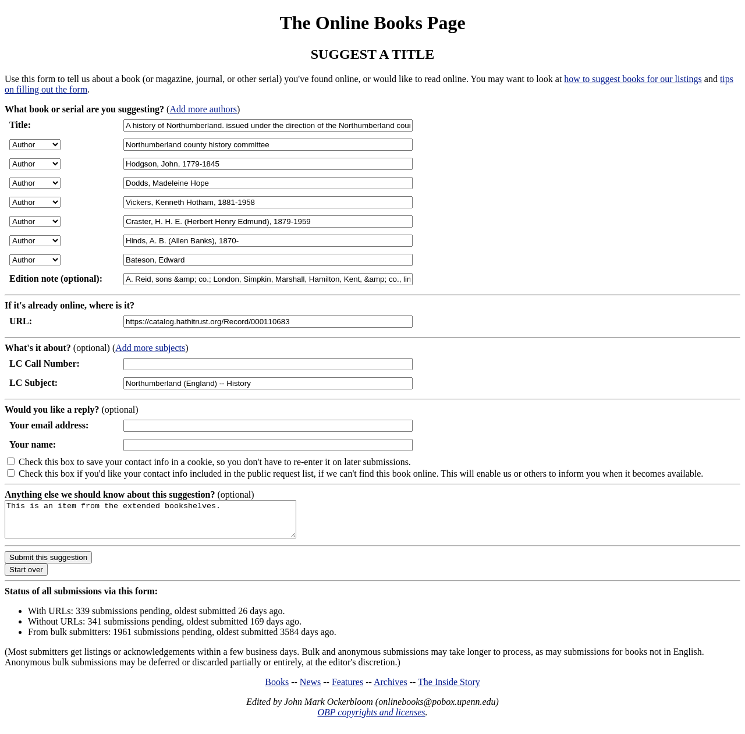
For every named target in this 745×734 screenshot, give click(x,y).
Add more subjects (150, 348)
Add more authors (203, 109)
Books (277, 689)
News (310, 689)
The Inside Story (449, 689)
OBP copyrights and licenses (371, 719)
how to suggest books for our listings (632, 79)
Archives (390, 689)
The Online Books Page (372, 22)
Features (347, 689)
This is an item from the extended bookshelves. (168, 522)
